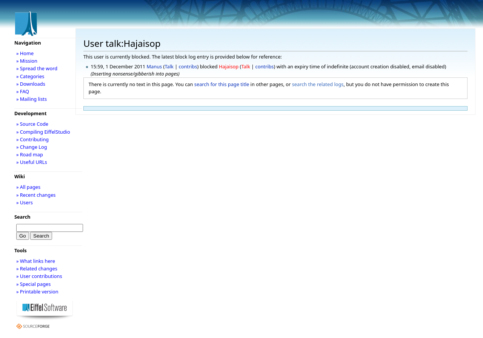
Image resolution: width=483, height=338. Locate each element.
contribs (188, 66)
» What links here (35, 261)
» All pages (28, 187)
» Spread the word (36, 68)
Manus (154, 66)
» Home (25, 53)
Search (22, 216)
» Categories (30, 76)
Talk (169, 66)
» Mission (26, 60)
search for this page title (221, 84)
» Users (24, 202)
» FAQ (22, 91)
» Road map (29, 154)
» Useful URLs (31, 162)
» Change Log (31, 147)
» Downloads (30, 83)
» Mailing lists (31, 99)
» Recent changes (36, 194)
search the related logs (318, 84)
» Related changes (36, 268)
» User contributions (39, 276)
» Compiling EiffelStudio (43, 131)
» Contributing (32, 139)
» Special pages (33, 284)
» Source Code (32, 123)
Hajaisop (228, 66)
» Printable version (37, 291)
